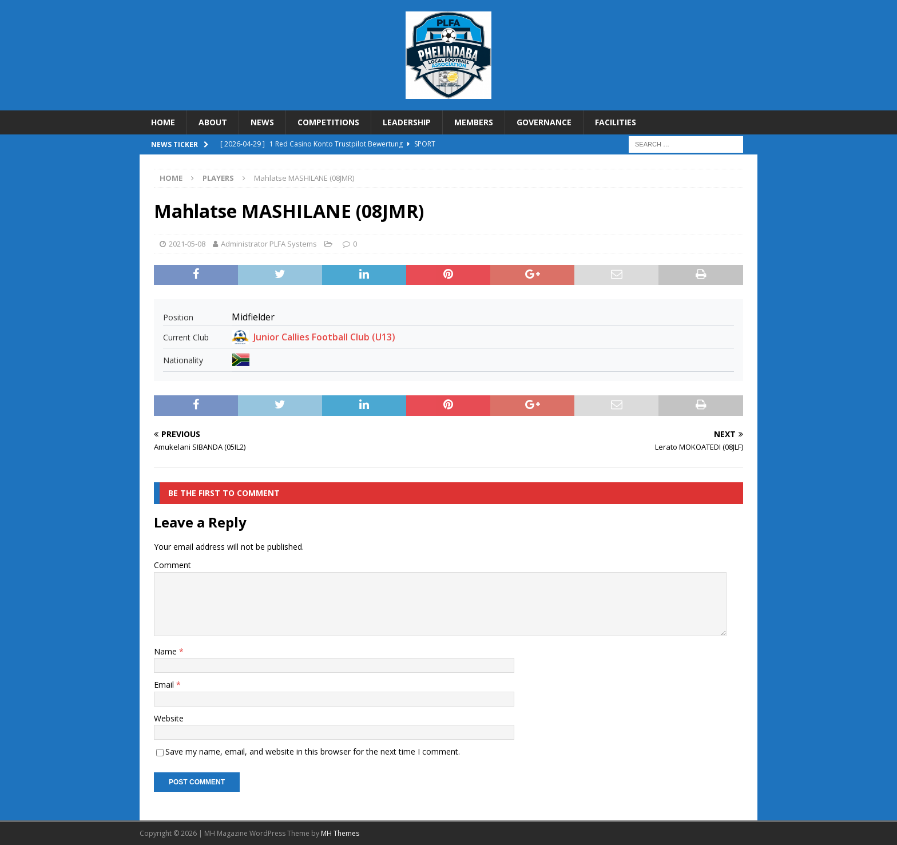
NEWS (262, 122)
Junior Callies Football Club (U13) (324, 337)
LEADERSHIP (407, 122)
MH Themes (340, 833)
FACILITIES (615, 122)
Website (169, 718)
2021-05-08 (187, 244)
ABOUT (213, 122)
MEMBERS (473, 122)
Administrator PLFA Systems (269, 244)
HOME (163, 122)
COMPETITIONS (328, 122)
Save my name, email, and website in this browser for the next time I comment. (312, 751)
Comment (172, 565)
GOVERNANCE (544, 122)
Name (166, 651)
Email (165, 684)
